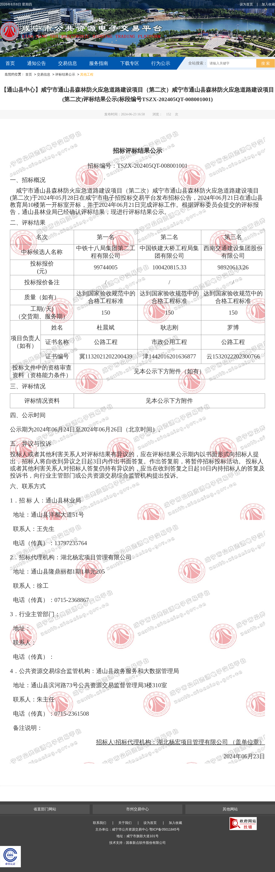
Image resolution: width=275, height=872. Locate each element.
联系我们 (99, 823)
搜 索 (265, 63)
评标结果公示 (65, 74)
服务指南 (98, 63)
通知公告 (36, 63)
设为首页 (246, 4)
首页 (10, 63)
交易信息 (67, 63)
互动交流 (16, 76)
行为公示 (160, 63)
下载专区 (129, 63)
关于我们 (125, 823)
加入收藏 (268, 4)
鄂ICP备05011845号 (164, 829)
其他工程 (86, 74)
